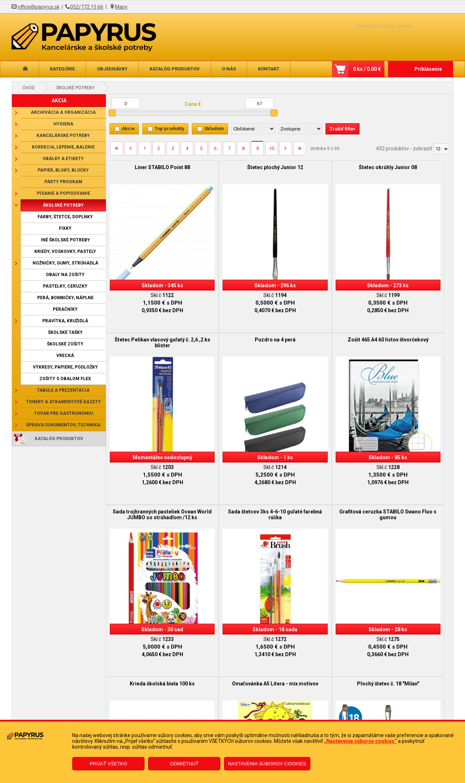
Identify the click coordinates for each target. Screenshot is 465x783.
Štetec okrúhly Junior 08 (323, 167)
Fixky (65, 228)
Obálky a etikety (63, 158)
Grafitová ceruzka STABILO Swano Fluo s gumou (149, 483)
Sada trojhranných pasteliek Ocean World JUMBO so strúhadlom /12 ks (323, 329)
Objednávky (112, 69)
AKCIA (59, 100)
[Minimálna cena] (125, 103)
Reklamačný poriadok (83, 719)
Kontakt (268, 69)
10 (271, 148)
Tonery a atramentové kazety (63, 401)
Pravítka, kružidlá (65, 320)
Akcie (128, 128)
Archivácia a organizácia (63, 112)
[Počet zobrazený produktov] (441, 149)
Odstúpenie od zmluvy (193, 719)
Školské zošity (65, 344)
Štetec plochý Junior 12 (236, 167)
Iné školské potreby (65, 239)
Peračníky (65, 309)
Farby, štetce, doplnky (65, 216)
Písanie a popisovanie (63, 193)
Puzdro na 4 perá (149, 324)
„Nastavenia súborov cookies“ (360, 741)
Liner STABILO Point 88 (149, 167)
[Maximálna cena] (259, 103)
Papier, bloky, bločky (63, 170)
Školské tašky (65, 332)
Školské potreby (75, 87)
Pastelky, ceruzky (65, 286)
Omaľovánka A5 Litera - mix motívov (323, 483)
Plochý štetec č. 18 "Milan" (410, 480)
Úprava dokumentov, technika (63, 424)
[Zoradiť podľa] (253, 128)
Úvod (29, 87)
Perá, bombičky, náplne (65, 297)
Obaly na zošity (65, 274)
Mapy (121, 7)
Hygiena (63, 123)
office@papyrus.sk (39, 7)
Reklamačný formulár (193, 708)
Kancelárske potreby (63, 135)
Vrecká (65, 355)
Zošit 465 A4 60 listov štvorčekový (236, 326)
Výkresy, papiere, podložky (65, 367)
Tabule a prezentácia (63, 390)
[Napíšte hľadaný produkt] (373, 26)
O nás (229, 69)
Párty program (63, 181)
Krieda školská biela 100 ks (235, 480)
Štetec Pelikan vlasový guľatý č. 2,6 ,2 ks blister (409, 170)
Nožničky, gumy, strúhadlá (65, 263)
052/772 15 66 (86, 7)
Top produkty (169, 128)
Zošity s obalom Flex (65, 378)
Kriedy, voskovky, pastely (65, 251)
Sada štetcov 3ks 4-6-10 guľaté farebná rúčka (410, 326)
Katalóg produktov (175, 69)
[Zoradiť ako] (300, 128)
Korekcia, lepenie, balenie (63, 147)
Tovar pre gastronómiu (63, 413)
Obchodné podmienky (84, 708)
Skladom (214, 128)
